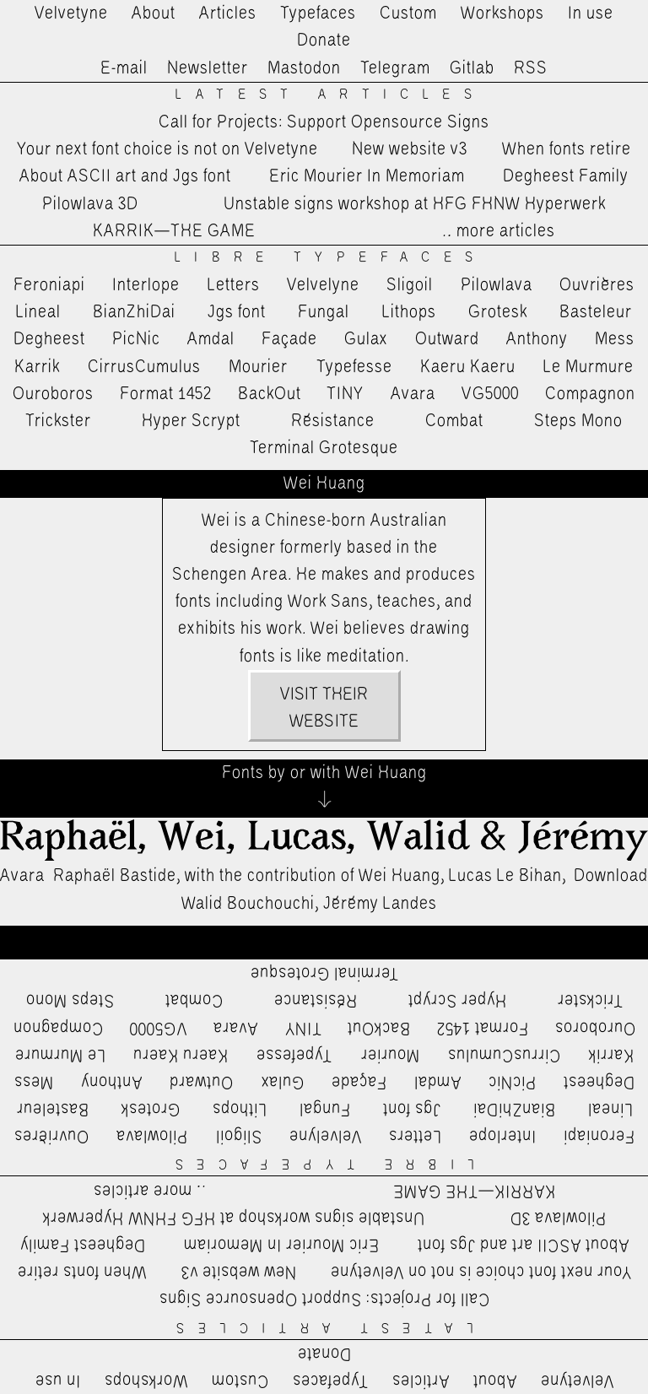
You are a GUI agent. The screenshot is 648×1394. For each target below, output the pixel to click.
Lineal (38, 312)
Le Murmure (588, 367)
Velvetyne (71, 13)
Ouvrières (596, 285)
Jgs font (237, 312)
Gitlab (472, 68)
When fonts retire (566, 149)
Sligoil (409, 285)
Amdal (211, 339)
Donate (324, 40)
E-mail (124, 68)
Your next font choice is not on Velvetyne (167, 149)
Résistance (333, 421)
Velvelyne (323, 285)
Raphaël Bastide (114, 875)
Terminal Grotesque (324, 448)
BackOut (269, 394)
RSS (531, 68)
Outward (447, 339)
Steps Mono (578, 421)
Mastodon (304, 68)
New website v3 (409, 149)
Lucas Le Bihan (505, 875)
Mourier (258, 367)
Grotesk (497, 312)
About (154, 13)
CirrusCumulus (144, 367)
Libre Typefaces (330, 257)
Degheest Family (566, 176)
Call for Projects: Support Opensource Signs (324, 122)
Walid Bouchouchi (248, 903)
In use (590, 13)
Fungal (323, 312)
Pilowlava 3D (90, 204)
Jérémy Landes (380, 903)
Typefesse (354, 367)
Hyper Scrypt (191, 421)
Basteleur (595, 312)
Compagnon (590, 394)
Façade (289, 339)
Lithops (409, 312)
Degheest (49, 339)
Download (611, 875)
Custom (408, 13)
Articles (227, 13)
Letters (234, 285)
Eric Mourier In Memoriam (367, 176)
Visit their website (324, 708)
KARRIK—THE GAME (174, 231)
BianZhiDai (134, 312)
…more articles (497, 231)
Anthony (537, 339)
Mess (614, 339)
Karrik (37, 367)
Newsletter (207, 68)
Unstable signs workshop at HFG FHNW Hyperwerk (415, 204)
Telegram (395, 68)
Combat (454, 421)
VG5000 (490, 394)
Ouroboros (53, 394)
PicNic (136, 339)
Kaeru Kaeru (468, 367)
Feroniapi (49, 285)
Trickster (58, 421)
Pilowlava (496, 285)
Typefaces (318, 13)
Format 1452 (166, 394)
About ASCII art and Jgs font (125, 176)
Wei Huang (399, 875)
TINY (345, 394)
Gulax (366, 339)
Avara (413, 394)
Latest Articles (330, 95)
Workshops (502, 13)
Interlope (146, 285)
